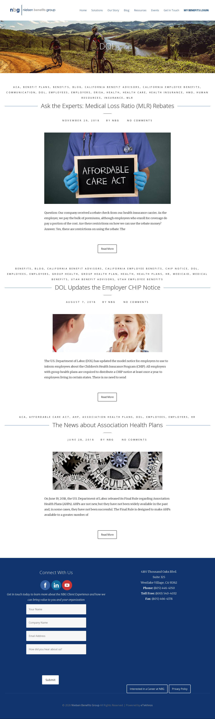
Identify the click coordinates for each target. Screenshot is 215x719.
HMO (203, 92)
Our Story (113, 10)
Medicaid (196, 274)
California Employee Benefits (176, 86)
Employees (61, 92)
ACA (10, 86)
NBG (115, 120)
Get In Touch (171, 10)
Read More (107, 249)
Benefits (58, 86)
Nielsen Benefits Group (85, 706)
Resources (140, 10)
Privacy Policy (180, 689)
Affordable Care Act (45, 417)
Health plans (162, 274)
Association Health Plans (107, 417)
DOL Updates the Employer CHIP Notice (107, 287)
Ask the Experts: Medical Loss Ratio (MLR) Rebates (107, 105)
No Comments (140, 120)
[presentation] (56, 663)
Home (83, 10)
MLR (138, 97)
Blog (126, 10)
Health (120, 92)
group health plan (107, 274)
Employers (86, 92)
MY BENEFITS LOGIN (196, 10)
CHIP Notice (182, 268)
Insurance (121, 97)
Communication (22, 92)
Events (155, 10)
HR (181, 274)
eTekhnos (147, 706)
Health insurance (177, 92)
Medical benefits (56, 279)
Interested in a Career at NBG (146, 689)
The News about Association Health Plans (107, 424)
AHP (73, 417)
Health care (143, 92)
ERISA (105, 92)
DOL (44, 92)
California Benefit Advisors (112, 86)
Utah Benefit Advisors (100, 279)
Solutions (97, 10)
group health (71, 274)
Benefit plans (31, 86)
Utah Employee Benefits (152, 279)
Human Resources (90, 97)
